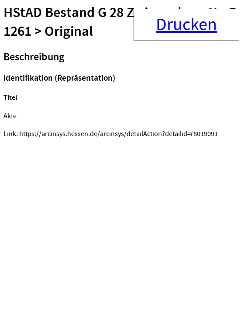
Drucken (186, 25)
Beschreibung (33, 57)
